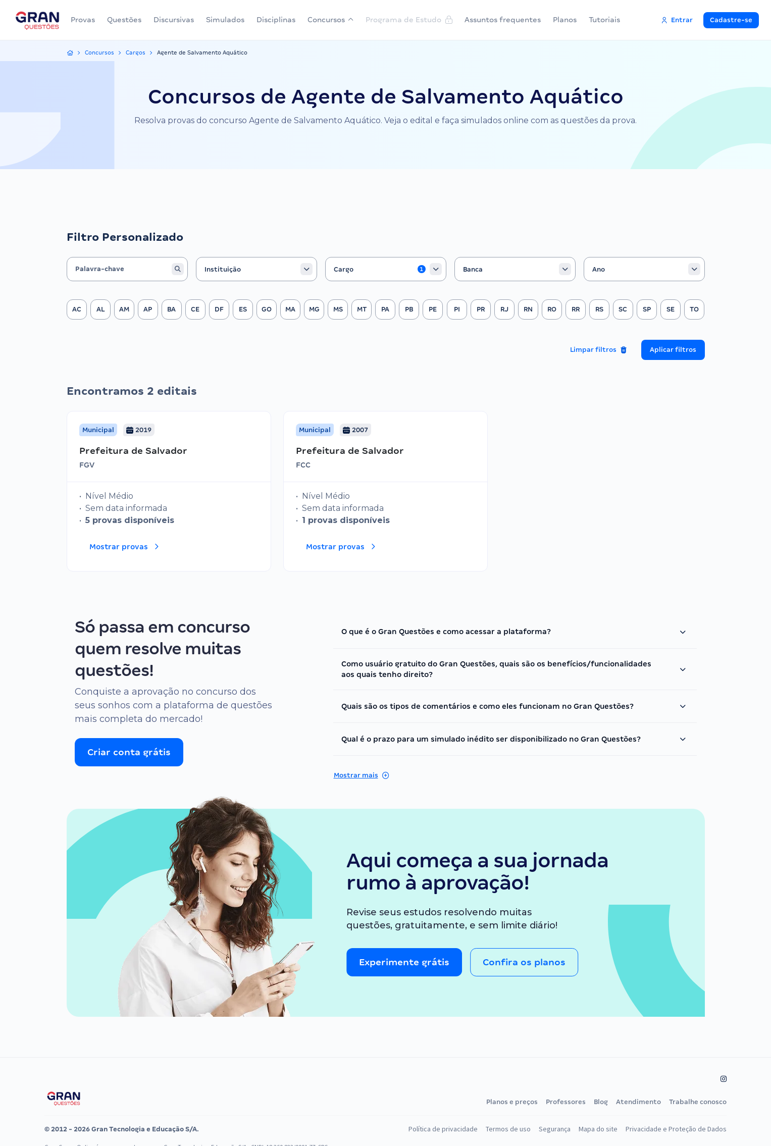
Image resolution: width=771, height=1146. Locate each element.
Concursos (330, 20)
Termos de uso (499, 1129)
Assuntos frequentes (503, 20)
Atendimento (638, 1102)
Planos (565, 20)
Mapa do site (593, 1129)
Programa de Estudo (409, 20)
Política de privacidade (432, 1129)
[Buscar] (178, 269)
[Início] (70, 53)
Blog (601, 1102)
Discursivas (173, 20)
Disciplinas (275, 20)
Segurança (548, 1129)
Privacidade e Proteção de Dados (674, 1129)
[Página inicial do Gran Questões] (63, 1098)
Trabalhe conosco (698, 1102)
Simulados (225, 20)
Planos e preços (512, 1102)
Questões (124, 20)
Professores (566, 1102)
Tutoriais (604, 20)
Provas (83, 20)
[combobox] (256, 269)
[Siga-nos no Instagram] (725, 1079)
